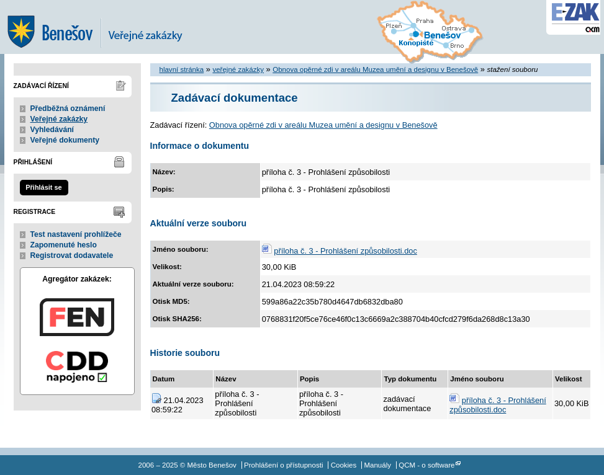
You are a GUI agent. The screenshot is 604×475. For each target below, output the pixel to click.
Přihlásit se (43, 187)
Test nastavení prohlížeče (76, 234)
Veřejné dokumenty (64, 140)
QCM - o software (426, 465)
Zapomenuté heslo (63, 245)
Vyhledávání (52, 129)
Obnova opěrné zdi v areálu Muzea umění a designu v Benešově (375, 69)
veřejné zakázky (238, 69)
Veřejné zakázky (59, 119)
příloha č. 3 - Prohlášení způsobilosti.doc (345, 250)
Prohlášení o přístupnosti (283, 465)
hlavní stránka (182, 69)
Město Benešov (103, 27)
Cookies (344, 465)
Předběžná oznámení (68, 108)
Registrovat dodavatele (72, 255)
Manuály (377, 465)
